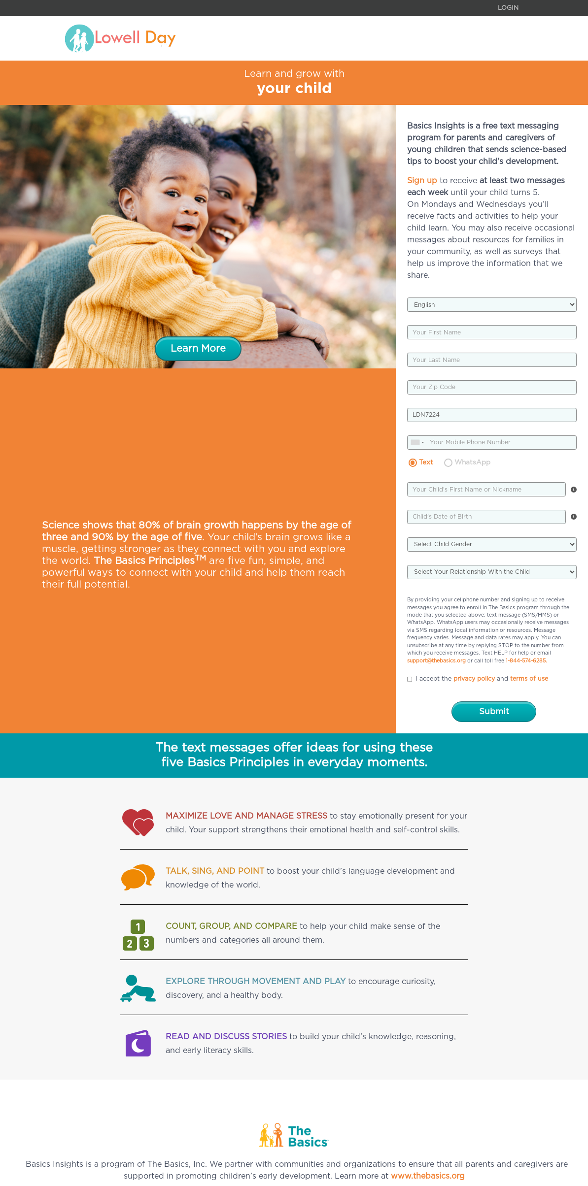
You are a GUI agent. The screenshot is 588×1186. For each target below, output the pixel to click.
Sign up (422, 181)
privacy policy (474, 679)
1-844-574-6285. (526, 661)
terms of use (529, 679)
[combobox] (418, 442)
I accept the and (477, 679)
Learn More (198, 349)
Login (508, 8)
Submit (494, 711)
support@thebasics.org (436, 661)
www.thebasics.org (428, 1176)
